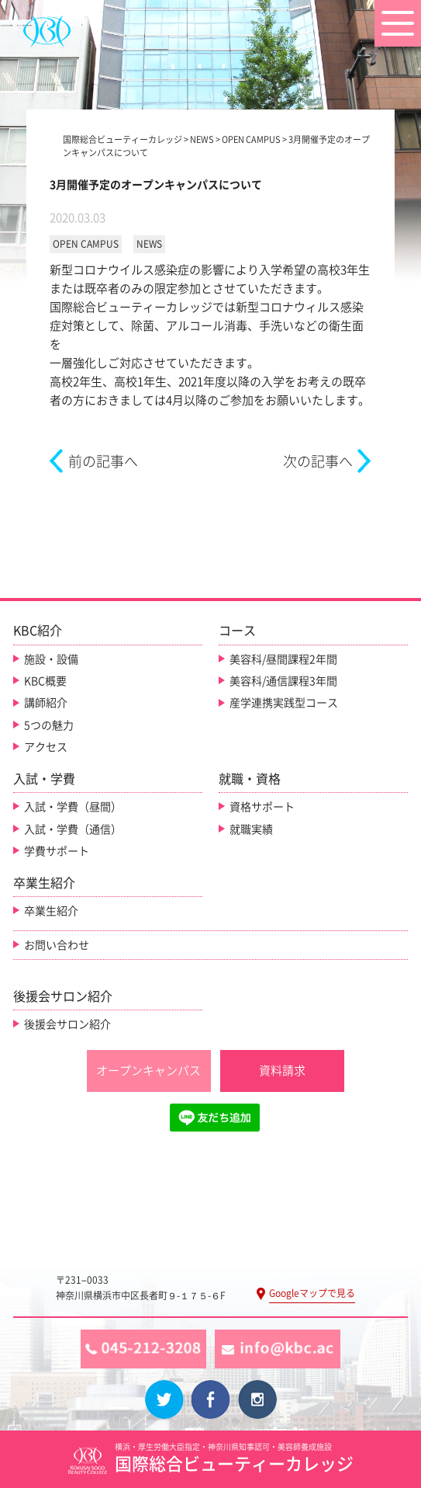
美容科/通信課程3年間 (283, 681)
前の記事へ (103, 461)
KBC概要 (45, 681)
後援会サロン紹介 (67, 1024)
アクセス (45, 747)
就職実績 (251, 829)
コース (237, 630)
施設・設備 (51, 659)
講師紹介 (45, 702)
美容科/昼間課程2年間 (283, 659)
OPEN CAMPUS (86, 244)
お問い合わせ (56, 945)
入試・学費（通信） (73, 829)
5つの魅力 (49, 725)
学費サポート (56, 851)
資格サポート (262, 806)
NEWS (149, 244)
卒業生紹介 (51, 911)
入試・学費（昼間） (73, 806)
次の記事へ (318, 461)
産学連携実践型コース (283, 702)
